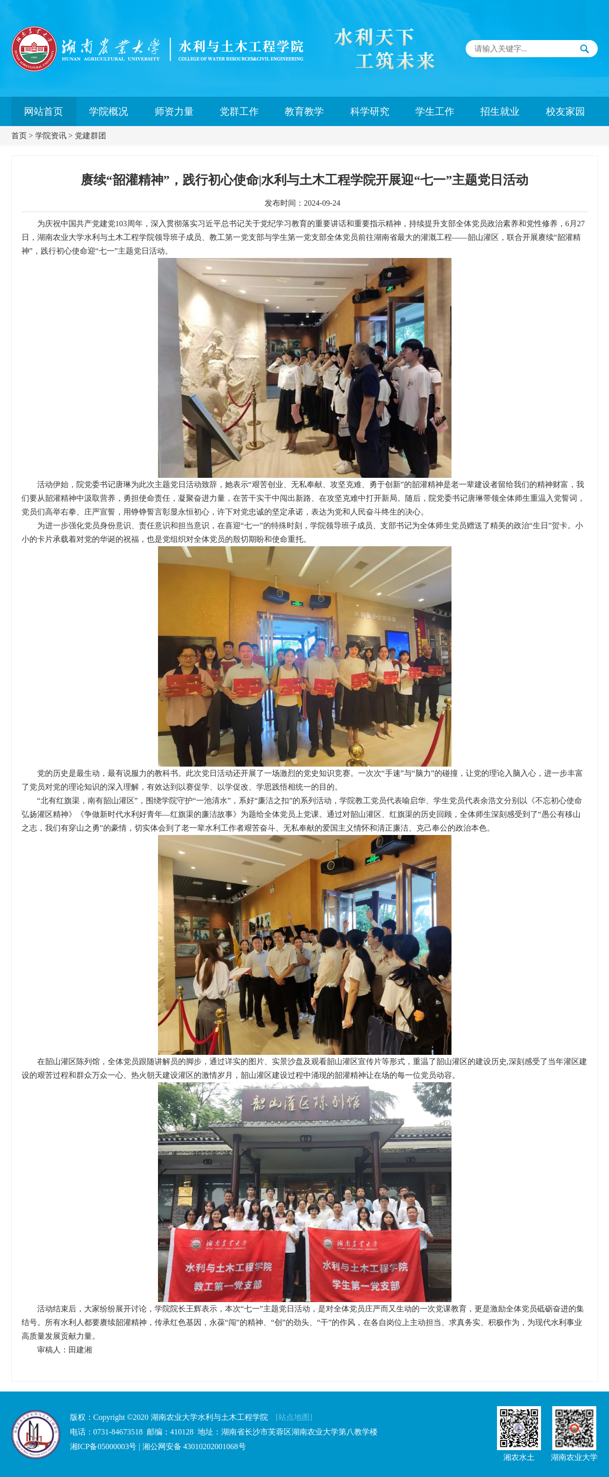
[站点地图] (294, 1417)
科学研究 (369, 111)
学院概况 (108, 111)
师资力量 (174, 111)
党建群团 (90, 135)
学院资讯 (51, 135)
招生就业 (499, 111)
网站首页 (43, 111)
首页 (19, 135)
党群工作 (239, 111)
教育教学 (304, 111)
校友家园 (565, 111)
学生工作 (434, 111)
